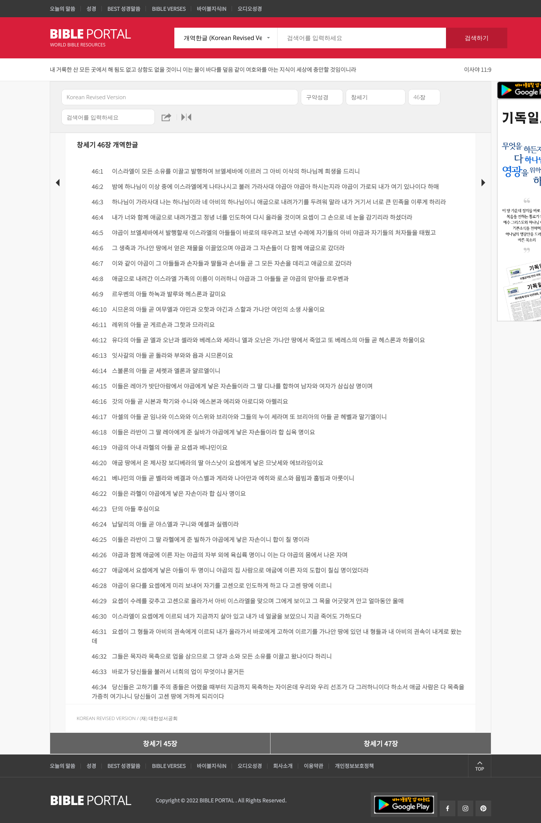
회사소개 (283, 765)
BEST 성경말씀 (123, 8)
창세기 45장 (160, 743)
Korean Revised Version (106, 718)
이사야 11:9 (477, 69)
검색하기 (477, 38)
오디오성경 (250, 8)
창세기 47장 (381, 743)
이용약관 (313, 765)
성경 (91, 8)
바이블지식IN (211, 8)
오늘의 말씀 (62, 8)
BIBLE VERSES (169, 8)
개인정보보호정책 (354, 765)
